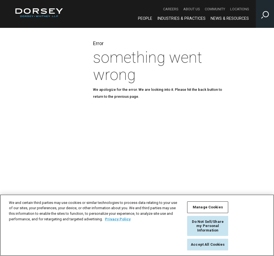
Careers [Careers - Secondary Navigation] (170, 9)
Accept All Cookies (208, 244)
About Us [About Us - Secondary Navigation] (191, 9)
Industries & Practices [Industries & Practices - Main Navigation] (181, 18)
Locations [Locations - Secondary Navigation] (239, 9)
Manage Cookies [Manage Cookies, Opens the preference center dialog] (208, 207)
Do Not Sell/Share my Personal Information (208, 226)
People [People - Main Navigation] (145, 18)
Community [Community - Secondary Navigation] (215, 9)
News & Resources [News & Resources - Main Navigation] (230, 18)
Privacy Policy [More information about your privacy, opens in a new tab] (118, 219)
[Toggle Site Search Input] (265, 14)
